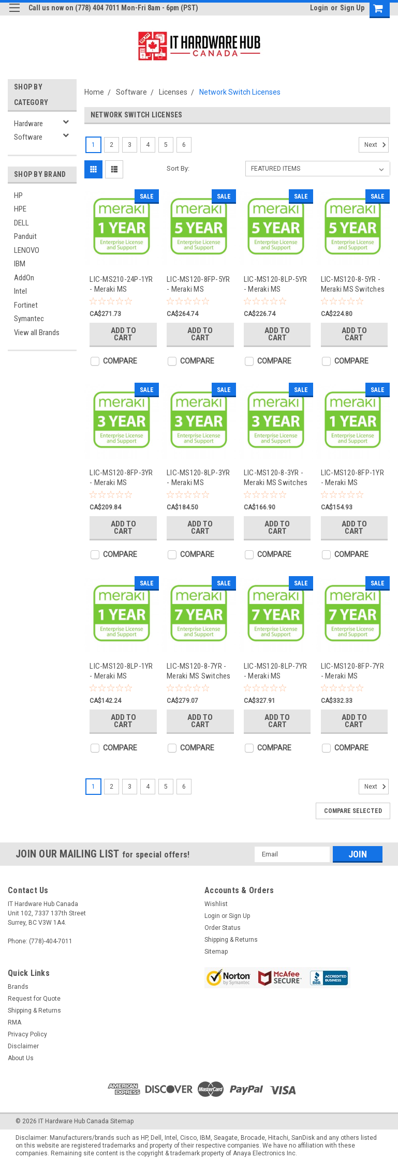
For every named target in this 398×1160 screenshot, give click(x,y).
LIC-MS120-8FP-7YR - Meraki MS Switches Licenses (352, 671)
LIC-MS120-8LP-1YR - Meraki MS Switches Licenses (121, 671)
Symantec (29, 318)
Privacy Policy (27, 1034)
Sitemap (216, 951)
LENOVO (26, 250)
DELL (21, 223)
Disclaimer (23, 1046)
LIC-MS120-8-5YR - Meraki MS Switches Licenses (353, 284)
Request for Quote (34, 998)
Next (376, 145)
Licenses (173, 92)
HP (18, 195)
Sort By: (178, 168)
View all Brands (37, 332)
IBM (19, 263)
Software (28, 137)
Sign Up (352, 8)
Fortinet (26, 305)
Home (94, 92)
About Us (21, 1058)
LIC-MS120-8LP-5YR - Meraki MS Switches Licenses (275, 284)
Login (319, 8)
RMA (14, 1022)
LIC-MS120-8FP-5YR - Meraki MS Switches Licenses (198, 284)
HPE (20, 209)
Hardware (28, 123)
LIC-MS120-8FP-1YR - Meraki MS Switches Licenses (352, 477)
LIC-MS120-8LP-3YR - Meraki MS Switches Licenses (198, 477)
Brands (18, 986)
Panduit (25, 236)
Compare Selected (353, 811)
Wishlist (216, 904)
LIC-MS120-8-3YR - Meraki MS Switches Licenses (276, 477)
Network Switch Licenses (240, 92)
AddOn (24, 277)
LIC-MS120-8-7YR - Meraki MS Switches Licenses (199, 671)
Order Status (222, 927)
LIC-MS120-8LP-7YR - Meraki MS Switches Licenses (275, 671)
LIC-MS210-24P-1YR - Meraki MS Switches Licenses (121, 284)
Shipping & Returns (231, 939)
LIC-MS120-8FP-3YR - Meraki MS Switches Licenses (121, 477)
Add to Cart (123, 334)
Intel (20, 291)
